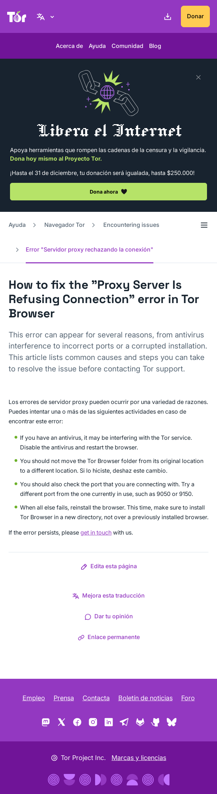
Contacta (96, 698)
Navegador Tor (64, 224)
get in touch (96, 532)
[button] (108, 567)
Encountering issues (131, 224)
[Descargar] (166, 16)
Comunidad (127, 45)
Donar (195, 16)
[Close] (198, 77)
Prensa (64, 698)
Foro (188, 698)
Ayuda (97, 45)
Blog (155, 45)
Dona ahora (108, 191)
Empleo (34, 698)
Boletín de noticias (145, 698)
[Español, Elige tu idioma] (46, 16)
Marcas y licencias (139, 757)
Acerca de (69, 45)
